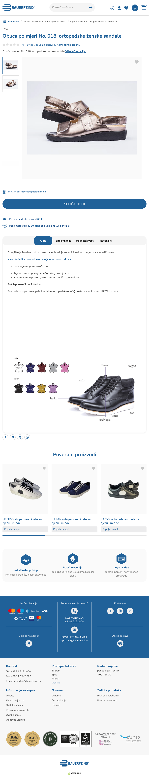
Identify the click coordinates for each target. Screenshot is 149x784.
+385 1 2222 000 (21, 671)
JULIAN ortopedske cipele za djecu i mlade (71, 521)
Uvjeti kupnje (13, 715)
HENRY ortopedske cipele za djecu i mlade (22, 521)
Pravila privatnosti (107, 700)
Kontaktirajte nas (15, 700)
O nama (56, 695)
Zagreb (56, 670)
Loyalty (10, 695)
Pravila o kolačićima (108, 695)
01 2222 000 (76, 621)
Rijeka (55, 678)
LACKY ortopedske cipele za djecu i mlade (120, 521)
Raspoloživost (84, 241)
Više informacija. (75, 51)
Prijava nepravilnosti (17, 710)
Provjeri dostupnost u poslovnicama (27, 191)
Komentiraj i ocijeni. (68, 44)
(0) (23, 44)
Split (54, 674)
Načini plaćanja (14, 705)
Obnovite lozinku (15, 719)
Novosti (56, 705)
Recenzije (106, 241)
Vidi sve (56, 682)
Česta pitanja (59, 700)
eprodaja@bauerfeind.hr (74, 640)
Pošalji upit (76, 204)
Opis (43, 241)
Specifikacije (63, 241)
